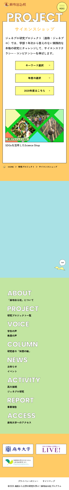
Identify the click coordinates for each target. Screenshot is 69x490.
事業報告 (12, 407)
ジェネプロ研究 (15, 391)
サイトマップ (49, 481)
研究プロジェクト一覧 (19, 315)
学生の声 (12, 331)
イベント (12, 371)
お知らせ (12, 366)
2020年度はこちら (34, 90)
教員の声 (12, 335)
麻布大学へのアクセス (19, 422)
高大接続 (12, 386)
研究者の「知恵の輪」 (19, 351)
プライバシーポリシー (28, 481)
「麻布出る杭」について (20, 300)
